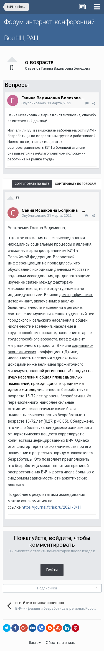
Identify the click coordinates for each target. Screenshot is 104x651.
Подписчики (47, 588)
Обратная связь (60, 642)
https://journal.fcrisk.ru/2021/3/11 (52, 507)
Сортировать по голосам (75, 183)
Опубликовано (46, 103)
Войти (52, 569)
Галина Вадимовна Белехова (65, 68)
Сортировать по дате (32, 183)
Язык (35, 642)
